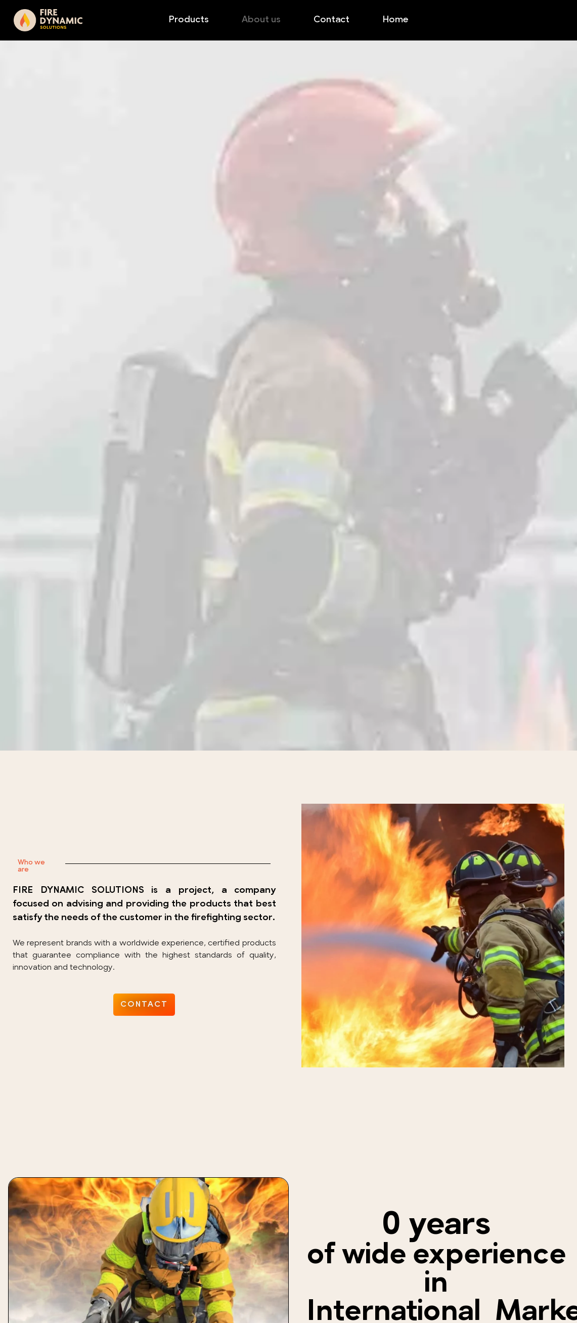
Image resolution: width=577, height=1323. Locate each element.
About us (261, 20)
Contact (331, 20)
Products (188, 20)
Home (395, 20)
